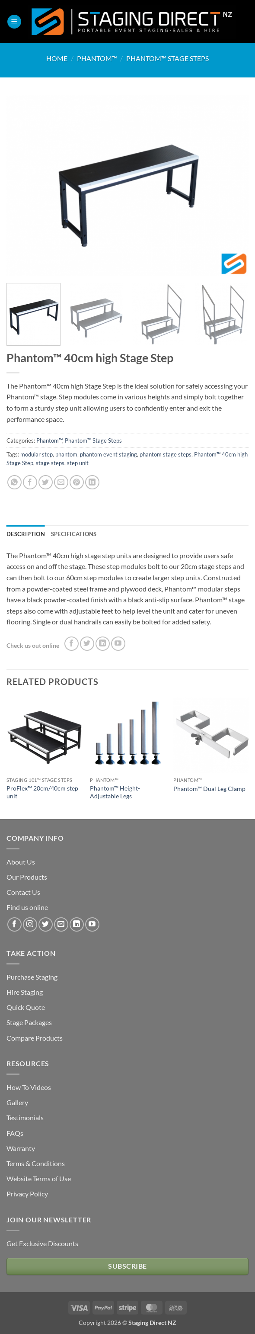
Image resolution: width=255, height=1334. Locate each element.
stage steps (50, 463)
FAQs (14, 1133)
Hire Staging (24, 992)
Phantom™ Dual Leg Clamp (209, 788)
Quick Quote (25, 1007)
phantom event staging (108, 454)
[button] (14, 22)
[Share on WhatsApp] (14, 482)
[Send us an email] (61, 924)
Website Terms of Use (38, 1178)
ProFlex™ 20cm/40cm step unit (42, 792)
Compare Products (34, 1038)
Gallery (17, 1102)
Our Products (26, 877)
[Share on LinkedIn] (92, 482)
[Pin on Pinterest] (77, 482)
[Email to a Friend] (61, 482)
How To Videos (28, 1087)
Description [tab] (25, 533)
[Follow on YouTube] (118, 643)
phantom (66, 454)
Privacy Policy (27, 1193)
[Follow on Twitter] (87, 643)
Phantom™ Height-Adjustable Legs (115, 792)
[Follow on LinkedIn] (103, 643)
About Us (20, 862)
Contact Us (23, 892)
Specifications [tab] (74, 533)
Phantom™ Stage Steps (167, 58)
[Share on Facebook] (30, 482)
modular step (36, 454)
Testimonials (25, 1117)
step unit (78, 463)
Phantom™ (97, 58)
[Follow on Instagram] (30, 924)
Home (56, 58)
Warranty (20, 1148)
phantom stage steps (165, 454)
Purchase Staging (31, 977)
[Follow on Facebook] (71, 643)
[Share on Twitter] (45, 482)
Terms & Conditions (35, 1163)
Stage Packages (29, 1022)
